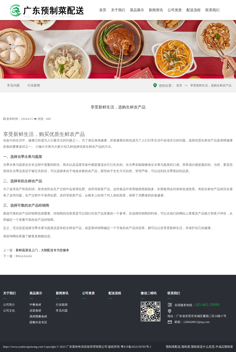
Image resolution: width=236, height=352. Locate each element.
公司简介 (9, 304)
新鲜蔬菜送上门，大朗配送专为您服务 (42, 250)
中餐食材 (35, 304)
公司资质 (175, 10)
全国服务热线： (196, 304)
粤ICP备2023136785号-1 (136, 346)
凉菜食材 (35, 310)
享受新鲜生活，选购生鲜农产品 (210, 85)
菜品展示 (137, 10)
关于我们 (118, 10)
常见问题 (13, 85)
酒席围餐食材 (38, 316)
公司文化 (9, 310)
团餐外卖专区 (38, 322)
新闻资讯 (156, 10)
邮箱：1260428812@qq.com (191, 322)
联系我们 (212, 10)
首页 (102, 10)
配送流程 (193, 10)
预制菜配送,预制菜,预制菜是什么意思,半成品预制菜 (199, 346)
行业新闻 (34, 85)
